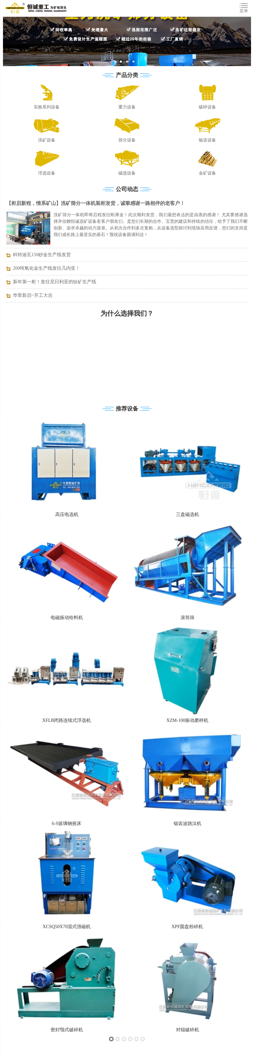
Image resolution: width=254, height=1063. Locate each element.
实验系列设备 (47, 106)
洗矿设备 (46, 140)
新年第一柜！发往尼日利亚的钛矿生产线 (54, 281)
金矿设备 (207, 173)
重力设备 (127, 106)
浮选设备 (46, 173)
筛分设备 (127, 140)
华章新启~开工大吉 (33, 295)
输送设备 (207, 140)
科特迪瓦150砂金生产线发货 (42, 254)
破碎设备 (207, 106)
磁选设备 (127, 173)
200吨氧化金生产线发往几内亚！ (46, 268)
